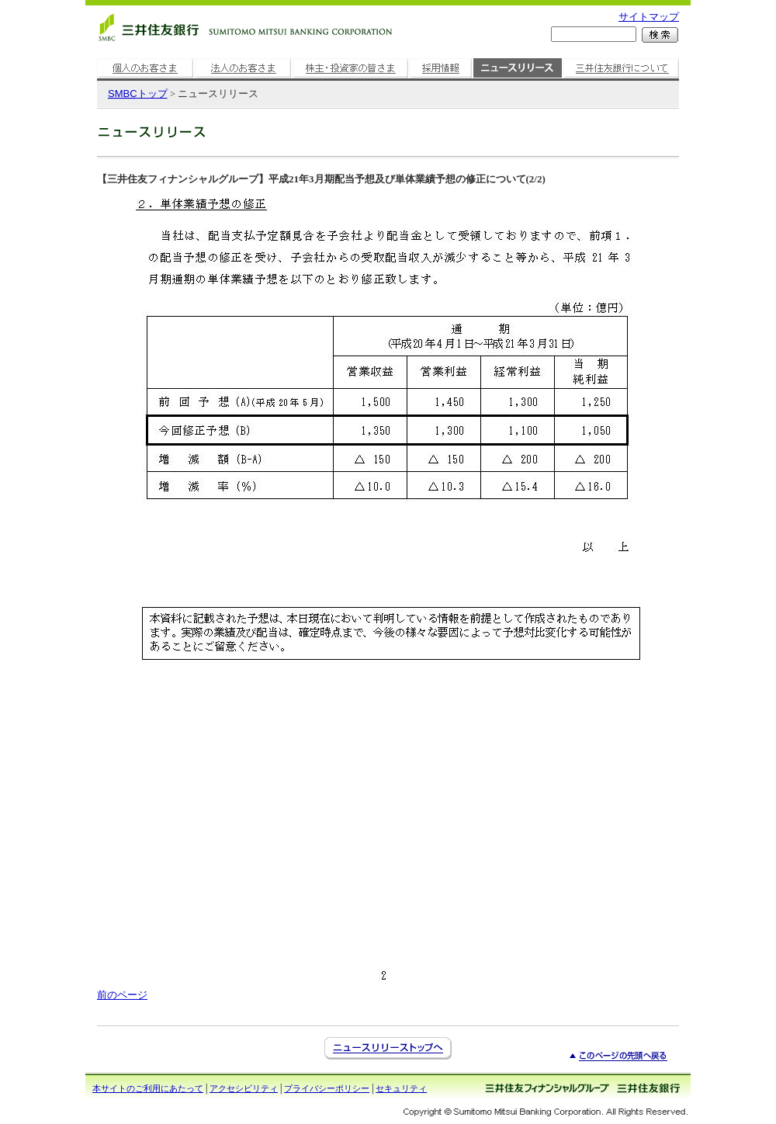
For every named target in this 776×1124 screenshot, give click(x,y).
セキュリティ (401, 1088)
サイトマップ (648, 17)
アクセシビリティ (244, 1088)
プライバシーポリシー (326, 1088)
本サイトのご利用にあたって (147, 1088)
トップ (138, 93)
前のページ (122, 995)
